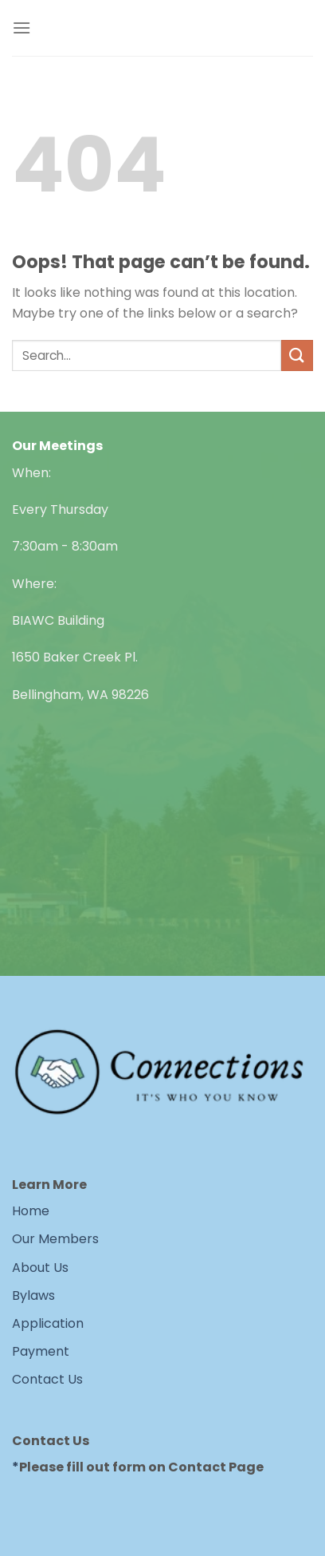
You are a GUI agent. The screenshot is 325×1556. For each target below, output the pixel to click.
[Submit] (297, 355)
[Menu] (21, 27)
